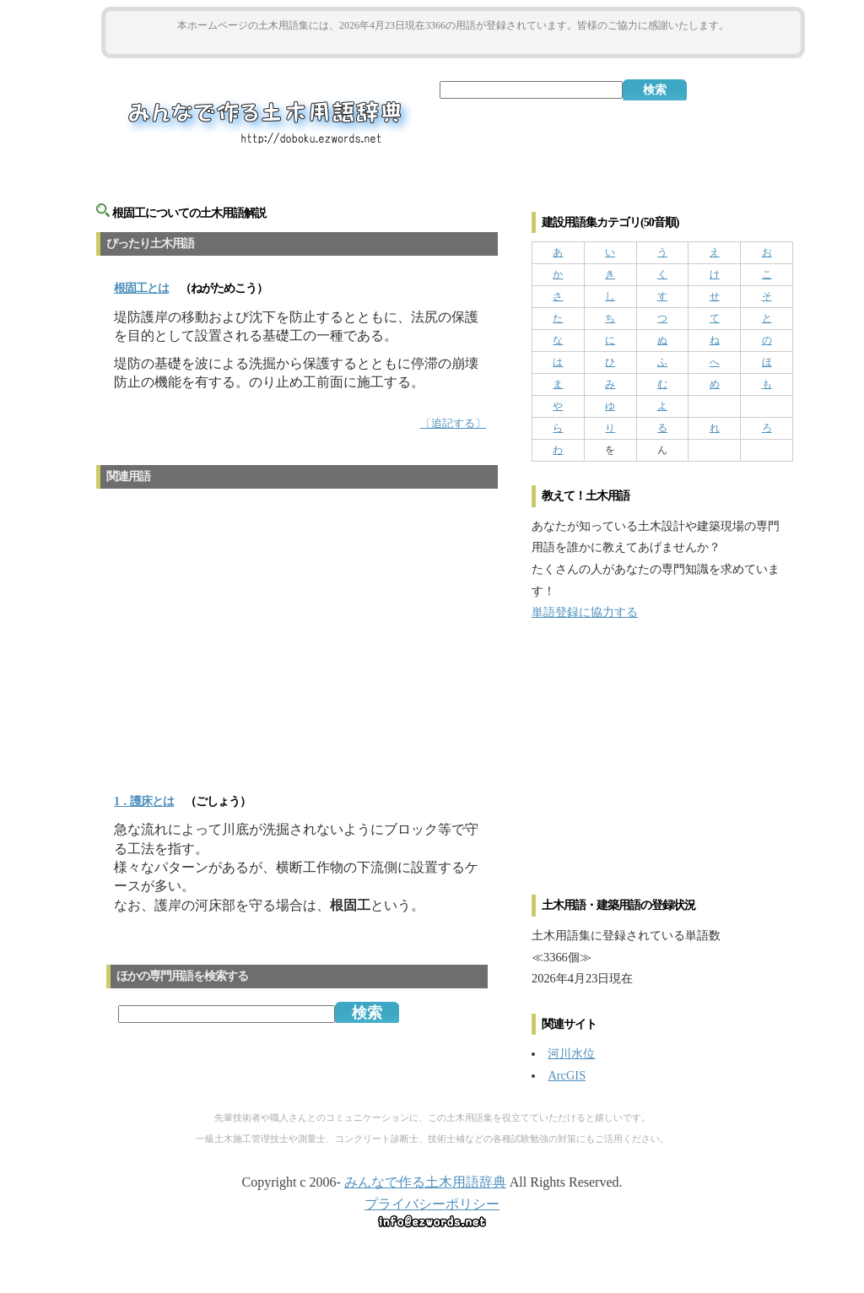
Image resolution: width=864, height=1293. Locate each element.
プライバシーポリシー (432, 1204)
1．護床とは (144, 801)
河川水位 (571, 1053)
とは (141, 288)
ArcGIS (567, 1075)
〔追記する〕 (453, 424)
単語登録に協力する (585, 612)
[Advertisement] (453, 43)
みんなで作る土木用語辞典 (425, 1182)
